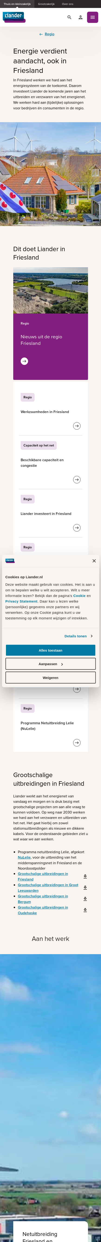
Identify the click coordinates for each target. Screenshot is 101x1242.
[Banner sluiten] (94, 561)
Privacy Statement (21, 601)
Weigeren (50, 677)
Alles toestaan (50, 650)
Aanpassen (51, 664)
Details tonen (76, 636)
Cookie (80, 595)
